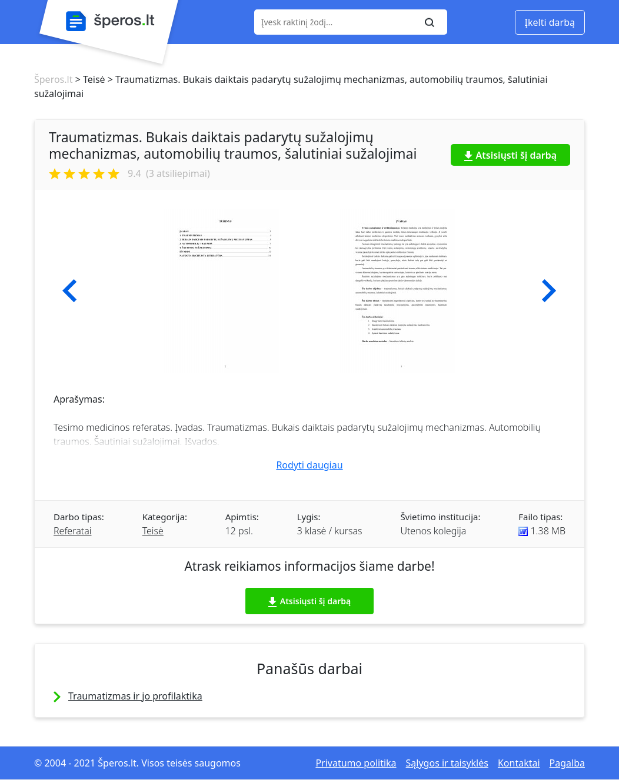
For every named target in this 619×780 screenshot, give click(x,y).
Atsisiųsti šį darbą (510, 155)
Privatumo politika (355, 762)
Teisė (153, 530)
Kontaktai (519, 762)
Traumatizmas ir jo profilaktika (135, 695)
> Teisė (88, 79)
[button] (69, 291)
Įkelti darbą (550, 22)
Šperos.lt (53, 79)
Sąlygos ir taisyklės (447, 762)
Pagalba (567, 762)
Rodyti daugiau (309, 464)
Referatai (72, 530)
